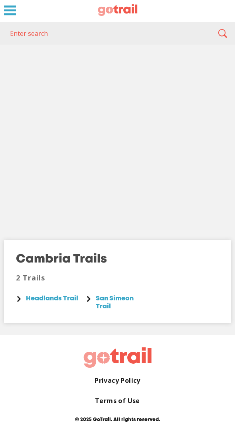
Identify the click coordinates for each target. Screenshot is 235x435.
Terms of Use (117, 401)
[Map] (117, 136)
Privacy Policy (117, 380)
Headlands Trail (52, 299)
